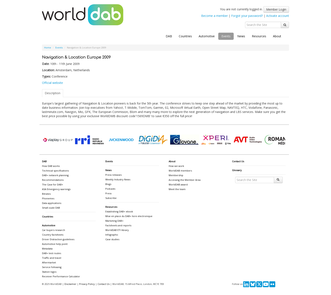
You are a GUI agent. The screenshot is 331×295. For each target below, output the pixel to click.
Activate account (277, 16)
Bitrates (46, 193)
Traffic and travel (51, 257)
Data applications (51, 203)
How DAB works (51, 166)
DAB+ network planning (55, 175)
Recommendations (53, 179)
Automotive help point (55, 243)
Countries (185, 36)
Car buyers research (53, 230)
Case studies (112, 239)
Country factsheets (52, 234)
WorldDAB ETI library (117, 230)
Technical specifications (55, 170)
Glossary (237, 170)
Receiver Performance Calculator (61, 276)
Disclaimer (70, 284)
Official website (52, 83)
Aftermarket (49, 262)
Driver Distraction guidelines (58, 239)
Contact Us (238, 161)
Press (108, 193)
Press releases (113, 174)
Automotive (207, 36)
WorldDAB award (178, 184)
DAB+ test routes (51, 253)
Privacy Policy (87, 284)
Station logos (49, 271)
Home (47, 47)
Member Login (276, 9)
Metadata (47, 248)
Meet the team (177, 189)
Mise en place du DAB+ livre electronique (128, 216)
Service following (51, 267)
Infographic (111, 234)
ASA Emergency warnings (56, 189)
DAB (169, 36)
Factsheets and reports (118, 225)
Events (226, 36)
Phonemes (48, 198)
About (277, 36)
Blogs (108, 184)
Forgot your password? (247, 16)
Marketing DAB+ (114, 220)
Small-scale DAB (51, 207)
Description (52, 93)
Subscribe (111, 198)
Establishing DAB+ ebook (119, 211)
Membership (176, 175)
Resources (259, 36)
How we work (176, 166)
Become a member (214, 16)
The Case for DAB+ (52, 184)
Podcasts (110, 188)
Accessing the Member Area (185, 179)
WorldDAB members (180, 170)
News (241, 36)
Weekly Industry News (117, 179)
